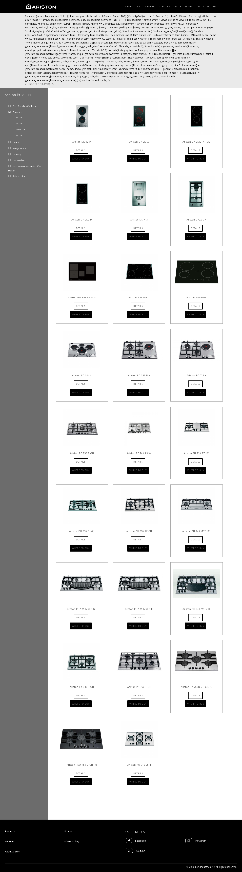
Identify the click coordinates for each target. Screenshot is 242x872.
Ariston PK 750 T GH (139, 686)
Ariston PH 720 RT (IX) (197, 453)
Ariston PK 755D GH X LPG (196, 686)
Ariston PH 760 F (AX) (81, 531)
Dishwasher (19, 160)
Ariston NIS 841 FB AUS (82, 297)
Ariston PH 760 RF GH (139, 531)
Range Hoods (19, 148)
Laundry (17, 154)
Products (132, 6)
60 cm (19, 123)
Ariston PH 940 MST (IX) (196, 531)
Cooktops (17, 112)
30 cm (19, 117)
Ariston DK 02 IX (81, 141)
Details (81, 150)
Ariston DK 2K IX (139, 141)
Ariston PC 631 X (196, 375)
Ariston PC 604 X (82, 375)
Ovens (16, 142)
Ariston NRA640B (196, 297)
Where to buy (71, 841)
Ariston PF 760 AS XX (139, 453)
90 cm (19, 135)
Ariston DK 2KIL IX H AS (196, 141)
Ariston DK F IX (139, 219)
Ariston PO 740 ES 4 (139, 764)
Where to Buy (184, 6)
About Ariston (207, 6)
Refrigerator (19, 176)
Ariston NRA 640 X (139, 297)
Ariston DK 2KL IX (81, 219)
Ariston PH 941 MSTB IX (139, 609)
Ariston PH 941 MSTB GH (82, 609)
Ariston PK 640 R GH (82, 686)
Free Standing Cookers (24, 106)
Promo (149, 6)
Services (164, 6)
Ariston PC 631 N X (139, 375)
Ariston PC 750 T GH (82, 453)
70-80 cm (20, 129)
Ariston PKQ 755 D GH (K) (82, 764)
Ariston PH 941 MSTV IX (196, 609)
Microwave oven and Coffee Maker (24, 168)
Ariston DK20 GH (196, 219)
